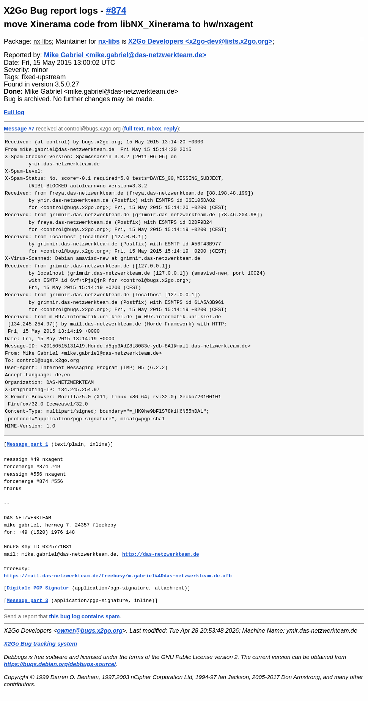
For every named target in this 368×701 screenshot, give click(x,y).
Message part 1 (27, 444)
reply (170, 129)
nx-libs (42, 41)
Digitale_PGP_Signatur (38, 588)
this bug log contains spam (84, 616)
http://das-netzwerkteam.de (160, 554)
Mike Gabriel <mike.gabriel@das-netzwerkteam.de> (125, 55)
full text (133, 129)
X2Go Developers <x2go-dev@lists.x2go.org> (200, 41)
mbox (153, 129)
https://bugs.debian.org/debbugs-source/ (60, 664)
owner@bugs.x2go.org (90, 630)
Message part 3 (27, 600)
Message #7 (19, 129)
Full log (14, 112)
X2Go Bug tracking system (40, 643)
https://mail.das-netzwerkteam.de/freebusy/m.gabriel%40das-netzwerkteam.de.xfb (118, 575)
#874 (116, 10)
